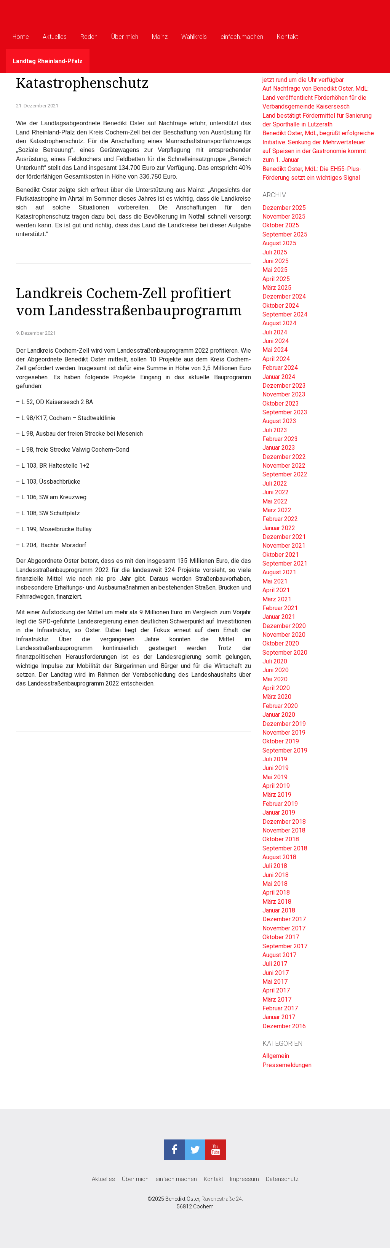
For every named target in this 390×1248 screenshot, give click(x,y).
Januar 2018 (278, 910)
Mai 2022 (275, 501)
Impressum (244, 1179)
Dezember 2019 (284, 723)
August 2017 (279, 955)
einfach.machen (242, 36)
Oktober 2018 (280, 839)
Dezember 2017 (284, 919)
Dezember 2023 (284, 385)
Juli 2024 (274, 332)
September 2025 (284, 234)
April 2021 (276, 590)
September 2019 (284, 750)
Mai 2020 (275, 679)
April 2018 (276, 892)
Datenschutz (282, 1179)
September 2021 (284, 563)
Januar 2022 (278, 528)
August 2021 (279, 572)
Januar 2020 (278, 714)
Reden (89, 36)
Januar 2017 (278, 1017)
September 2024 (284, 314)
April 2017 (276, 990)
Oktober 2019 (280, 741)
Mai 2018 (275, 883)
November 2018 (283, 830)
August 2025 (279, 243)
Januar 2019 (278, 812)
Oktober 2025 (280, 225)
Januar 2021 (278, 616)
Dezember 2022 (284, 456)
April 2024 (276, 359)
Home (21, 36)
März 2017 (276, 999)
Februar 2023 (280, 439)
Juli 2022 (274, 483)
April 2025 (276, 279)
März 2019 (276, 794)
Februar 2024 (280, 367)
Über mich (124, 36)
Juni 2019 (275, 768)
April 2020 (276, 688)
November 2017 (283, 928)
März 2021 (276, 599)
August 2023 (279, 421)
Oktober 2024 (280, 305)
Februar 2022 (280, 519)
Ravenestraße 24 (221, 1199)
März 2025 (276, 287)
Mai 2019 (275, 777)
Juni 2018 (275, 875)
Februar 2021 (280, 608)
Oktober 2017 (280, 937)
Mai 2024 (275, 349)
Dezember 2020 (284, 626)
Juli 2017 (274, 963)
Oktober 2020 (280, 643)
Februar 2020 (280, 705)
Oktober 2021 (280, 554)
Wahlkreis (194, 36)
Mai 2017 (275, 981)
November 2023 (283, 394)
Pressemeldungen (287, 1065)
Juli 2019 (274, 759)
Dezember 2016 (284, 1026)
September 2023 (284, 412)
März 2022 (276, 510)
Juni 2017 (275, 972)
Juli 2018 (274, 865)
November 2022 (283, 465)
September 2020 (284, 652)
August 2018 (279, 857)
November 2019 (283, 732)
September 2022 (284, 474)
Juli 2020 (274, 661)
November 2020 (283, 634)
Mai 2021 (275, 581)
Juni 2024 (275, 341)
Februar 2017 (280, 1008)
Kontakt (287, 36)
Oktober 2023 (280, 403)
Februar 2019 (280, 803)
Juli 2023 (274, 430)
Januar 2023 (278, 447)
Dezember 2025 (284, 207)
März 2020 (276, 696)
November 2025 (283, 216)
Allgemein (275, 1055)
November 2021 (283, 545)
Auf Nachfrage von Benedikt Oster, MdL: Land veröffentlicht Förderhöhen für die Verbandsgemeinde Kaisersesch (315, 97)
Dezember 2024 (284, 296)
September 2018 (284, 848)
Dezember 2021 (284, 536)
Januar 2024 (278, 376)
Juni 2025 (275, 261)
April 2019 (276, 785)
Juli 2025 (274, 252)
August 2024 (279, 323)
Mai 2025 (275, 269)
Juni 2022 (275, 492)
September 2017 (284, 946)
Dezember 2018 (284, 821)
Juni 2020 (275, 670)
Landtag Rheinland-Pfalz (48, 61)
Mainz (160, 36)
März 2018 (276, 901)
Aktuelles (55, 36)
